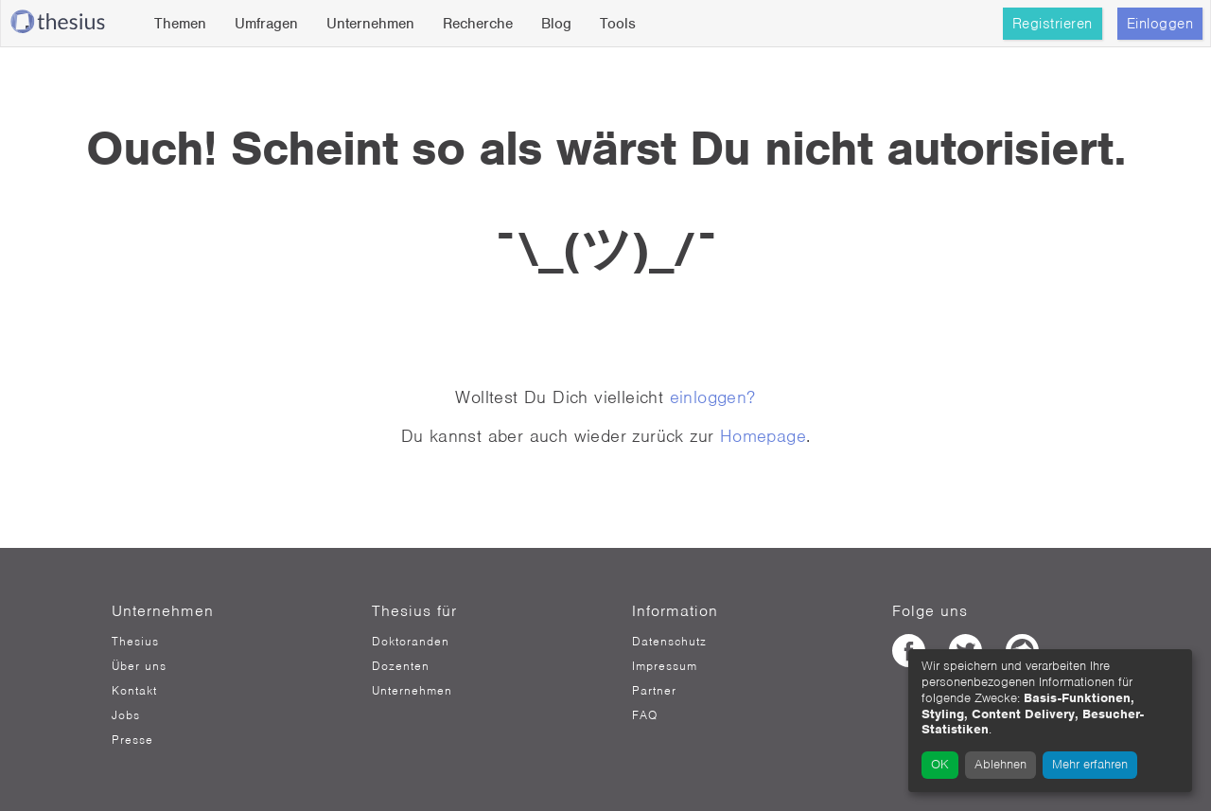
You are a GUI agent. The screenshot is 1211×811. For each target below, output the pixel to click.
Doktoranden (410, 641)
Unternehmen (370, 23)
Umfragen (266, 23)
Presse (132, 740)
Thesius (135, 641)
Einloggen (1160, 23)
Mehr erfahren (1090, 764)
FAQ (645, 715)
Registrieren (1052, 23)
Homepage (763, 436)
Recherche (478, 23)
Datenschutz (669, 641)
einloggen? (713, 397)
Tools (618, 23)
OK (940, 764)
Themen (180, 23)
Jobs (126, 715)
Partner (654, 690)
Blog (556, 23)
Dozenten (401, 666)
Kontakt (134, 690)
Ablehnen (1000, 764)
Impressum (664, 666)
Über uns (139, 666)
